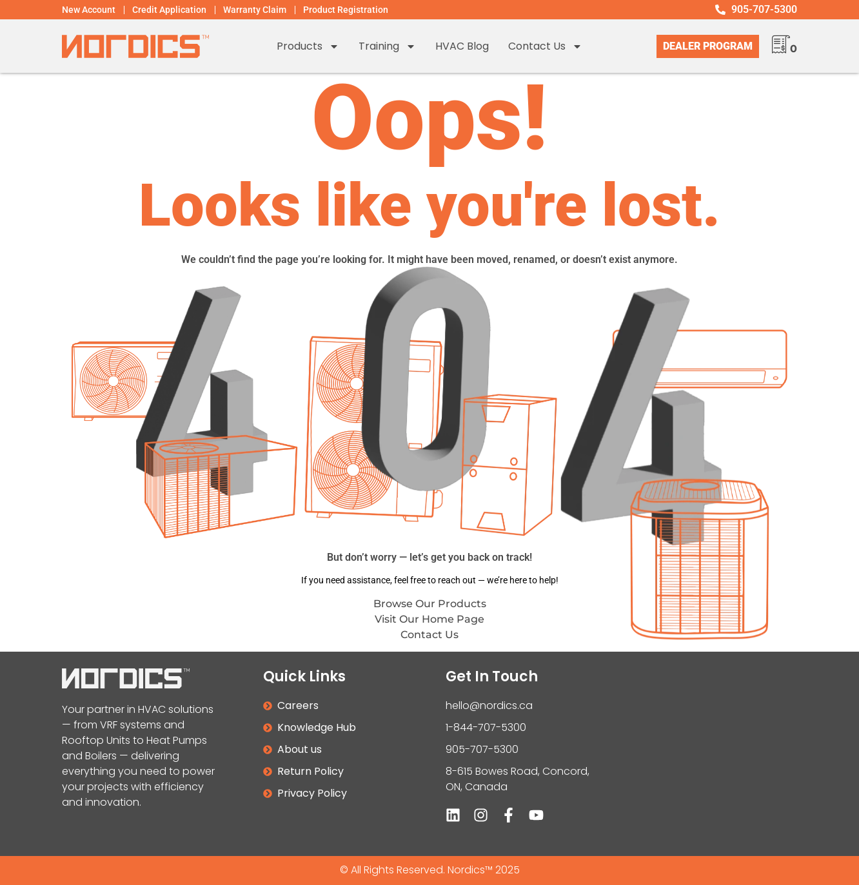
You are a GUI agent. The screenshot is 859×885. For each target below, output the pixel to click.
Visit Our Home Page (429, 619)
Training (387, 46)
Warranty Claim (254, 10)
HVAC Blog (462, 46)
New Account (88, 10)
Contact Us (429, 634)
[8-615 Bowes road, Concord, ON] (717, 754)
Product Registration (345, 10)
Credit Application (169, 10)
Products (308, 46)
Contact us (545, 46)
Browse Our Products (429, 604)
